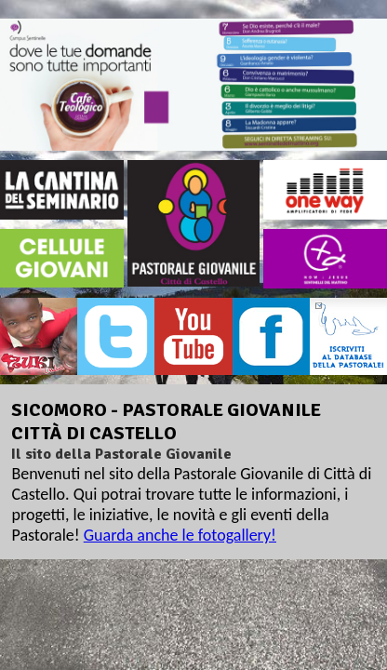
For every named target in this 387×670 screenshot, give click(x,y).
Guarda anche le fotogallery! (180, 535)
